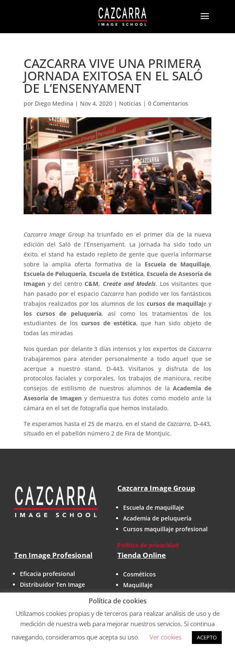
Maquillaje (138, 585)
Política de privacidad (148, 545)
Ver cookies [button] (166, 637)
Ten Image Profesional (53, 555)
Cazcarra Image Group (156, 488)
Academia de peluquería (157, 518)
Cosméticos (139, 574)
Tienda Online (141, 555)
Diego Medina (54, 103)
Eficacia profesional (47, 574)
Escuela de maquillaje (153, 507)
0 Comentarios (168, 103)
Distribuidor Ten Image (52, 584)
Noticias (130, 103)
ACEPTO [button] (207, 637)
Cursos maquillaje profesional (165, 529)
